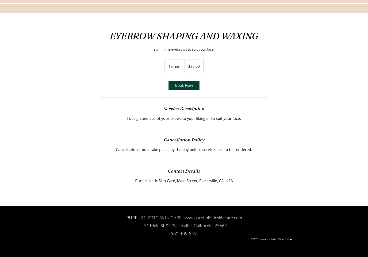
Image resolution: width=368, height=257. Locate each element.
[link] (184, 85)
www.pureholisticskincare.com (213, 217)
